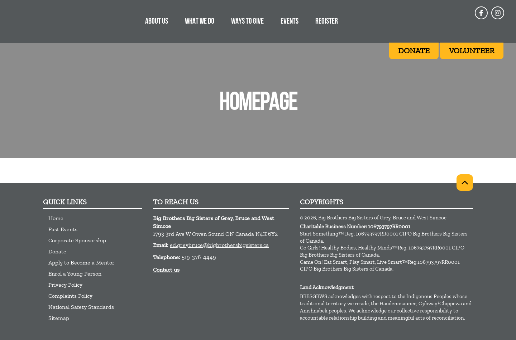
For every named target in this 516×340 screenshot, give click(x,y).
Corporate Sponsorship (77, 240)
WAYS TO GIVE (247, 22)
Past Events (62, 229)
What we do (199, 22)
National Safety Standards (81, 306)
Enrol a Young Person (74, 273)
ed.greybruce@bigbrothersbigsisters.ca (219, 245)
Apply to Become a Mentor (81, 262)
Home (55, 218)
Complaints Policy (70, 295)
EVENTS (289, 22)
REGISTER (326, 22)
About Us (156, 22)
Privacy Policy (65, 284)
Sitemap (58, 318)
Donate (57, 251)
